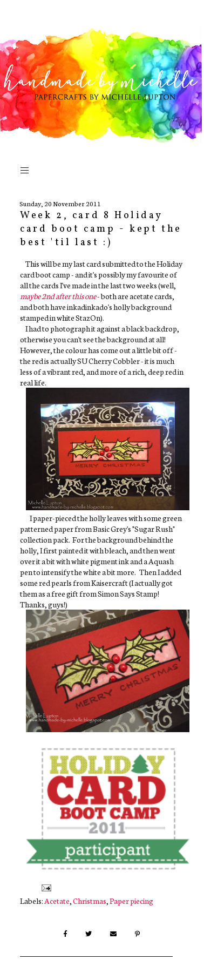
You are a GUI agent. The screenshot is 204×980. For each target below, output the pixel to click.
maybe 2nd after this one (58, 295)
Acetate (57, 900)
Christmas (89, 900)
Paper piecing (131, 900)
